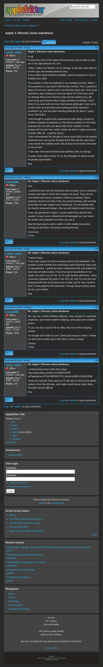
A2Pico (12, 515)
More (94, 535)
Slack (14, 435)
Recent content (15, 455)
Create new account (18, 482)
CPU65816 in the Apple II (18, 577)
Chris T (10, 551)
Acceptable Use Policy (18, 609)
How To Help (66, 20)
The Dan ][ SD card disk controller (25, 523)
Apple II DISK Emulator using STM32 (26, 531)
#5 (96, 360)
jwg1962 (10, 573)
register (18, 41)
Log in (7, 41)
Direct (42, 503)
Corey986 (12, 182)
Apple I (33, 25)
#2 (96, 177)
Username (12, 468)
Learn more (11, 442)
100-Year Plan (81, 20)
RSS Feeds (13, 601)
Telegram (16, 439)
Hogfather (11, 558)
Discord (15, 429)
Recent (26, 20)
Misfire (15, 432)
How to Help (51, 648)
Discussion (21, 25)
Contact (94, 20)
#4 (96, 307)
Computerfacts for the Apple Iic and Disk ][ (26, 562)
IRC (14, 422)
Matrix (15, 425)
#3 (96, 249)
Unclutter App (57, 503)
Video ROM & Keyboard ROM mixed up (25, 555)
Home (8, 20)
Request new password (20, 486)
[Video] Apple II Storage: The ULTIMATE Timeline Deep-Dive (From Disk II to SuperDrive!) (48, 547)
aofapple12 (12, 565)
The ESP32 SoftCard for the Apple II (26, 519)
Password (11, 475)
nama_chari (14, 52)
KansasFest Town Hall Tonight (21, 570)
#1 (96, 48)
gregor (10, 580)
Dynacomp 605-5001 (19, 527)
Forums (16, 20)
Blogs (11, 593)
